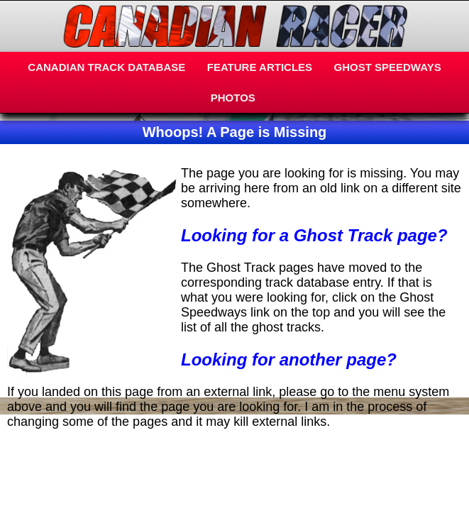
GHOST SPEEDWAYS (387, 67)
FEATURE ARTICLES (259, 67)
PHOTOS (233, 98)
